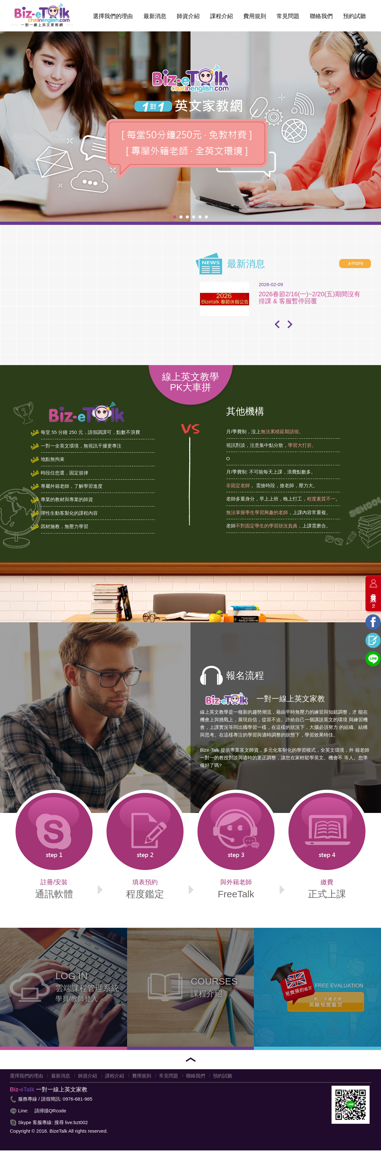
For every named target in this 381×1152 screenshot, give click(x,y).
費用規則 (254, 18)
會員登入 (373, 598)
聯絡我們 (321, 18)
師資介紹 (187, 18)
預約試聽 (354, 18)
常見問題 (287, 18)
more (355, 265)
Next (289, 326)
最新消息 (154, 18)
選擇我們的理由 (112, 18)
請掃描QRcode (50, 1112)
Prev (277, 326)
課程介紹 (221, 18)
